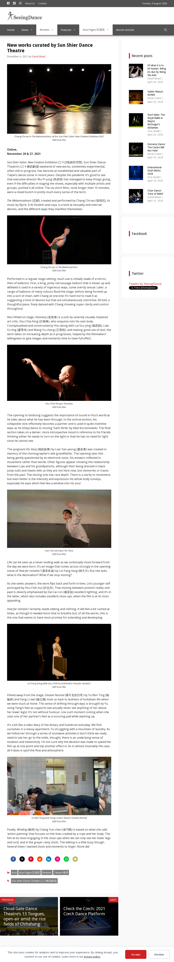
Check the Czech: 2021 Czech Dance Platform (84, 911)
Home (10, 30)
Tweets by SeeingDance (145, 284)
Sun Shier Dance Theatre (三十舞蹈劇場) (34, 880)
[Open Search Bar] (165, 30)
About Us (30, 3)
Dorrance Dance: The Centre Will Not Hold (156, 147)
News (29, 30)
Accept (135, 954)
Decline (159, 954)
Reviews (48, 29)
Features (70, 30)
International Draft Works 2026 (154, 170)
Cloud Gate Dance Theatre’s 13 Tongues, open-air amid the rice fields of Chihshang (25, 916)
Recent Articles (125, 30)
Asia (14, 872)
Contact (42, 3)
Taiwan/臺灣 (61, 872)
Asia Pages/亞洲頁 (98, 29)
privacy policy (92, 956)
